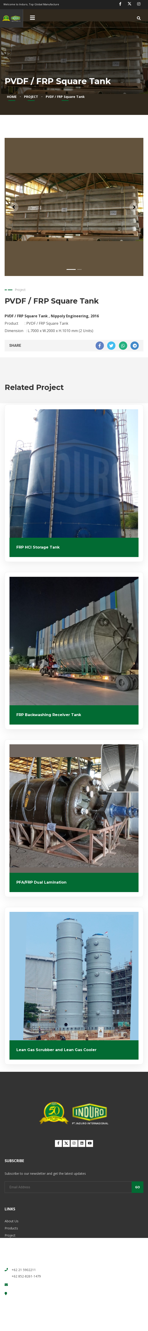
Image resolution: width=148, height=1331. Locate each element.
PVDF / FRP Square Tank (65, 96)
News (9, 1242)
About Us (11, 1221)
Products (11, 1228)
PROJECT (31, 96)
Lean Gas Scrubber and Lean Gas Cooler (56, 1050)
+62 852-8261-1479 (26, 1276)
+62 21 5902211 (24, 1270)
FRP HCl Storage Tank (38, 547)
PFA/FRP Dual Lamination (41, 882)
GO (137, 1187)
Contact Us (13, 1249)
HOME (12, 96)
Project (10, 1235)
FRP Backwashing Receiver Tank (48, 715)
